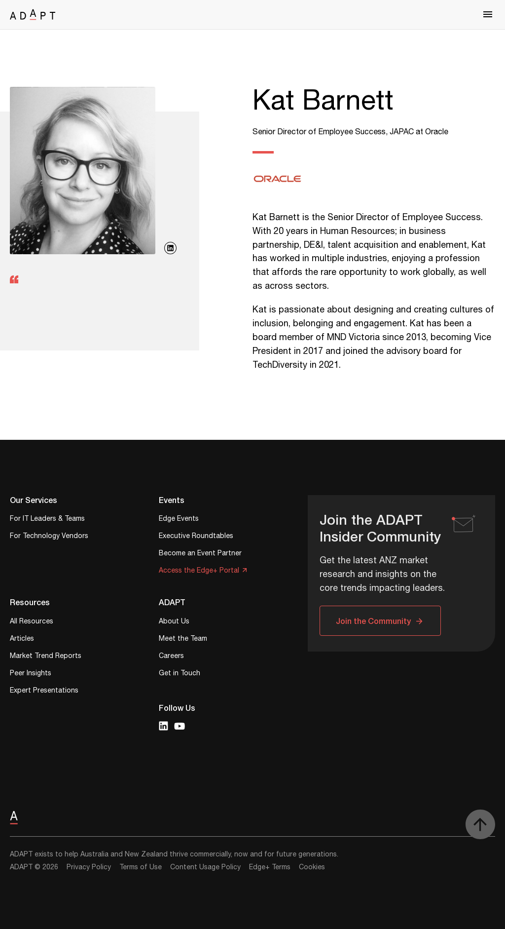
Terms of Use (140, 867)
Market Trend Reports (45, 656)
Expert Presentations (44, 691)
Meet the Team (183, 639)
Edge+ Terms (269, 867)
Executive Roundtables (196, 537)
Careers (171, 656)
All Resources (31, 622)
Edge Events (179, 519)
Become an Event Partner (200, 554)
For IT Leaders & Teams (47, 519)
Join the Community (373, 621)
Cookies (312, 867)
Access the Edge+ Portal (199, 571)
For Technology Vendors (49, 537)
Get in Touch (179, 674)
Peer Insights (30, 674)
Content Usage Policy (205, 867)
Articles (22, 639)
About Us (174, 622)
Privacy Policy (89, 867)
